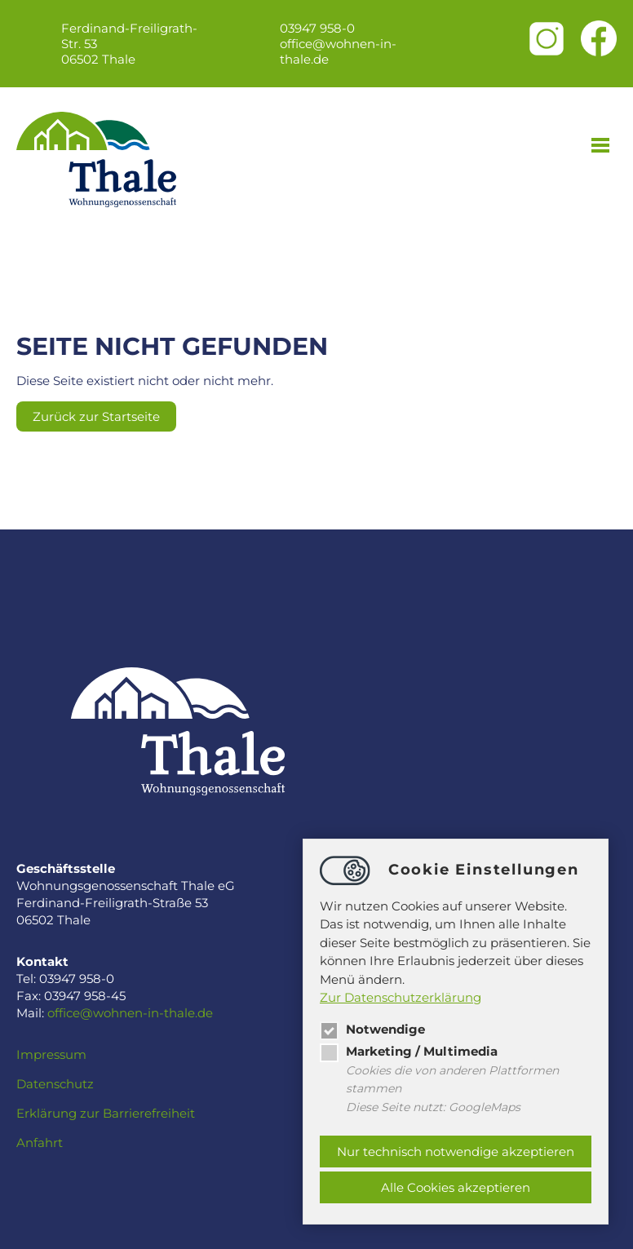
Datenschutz (55, 1084)
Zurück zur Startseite (96, 416)
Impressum (51, 1054)
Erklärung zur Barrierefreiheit (105, 1113)
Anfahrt (39, 1142)
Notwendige (372, 1029)
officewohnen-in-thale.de (338, 51)
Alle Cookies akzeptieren (455, 1187)
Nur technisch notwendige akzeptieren (455, 1151)
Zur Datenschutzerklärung (400, 997)
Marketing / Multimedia (409, 1051)
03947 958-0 (317, 28)
